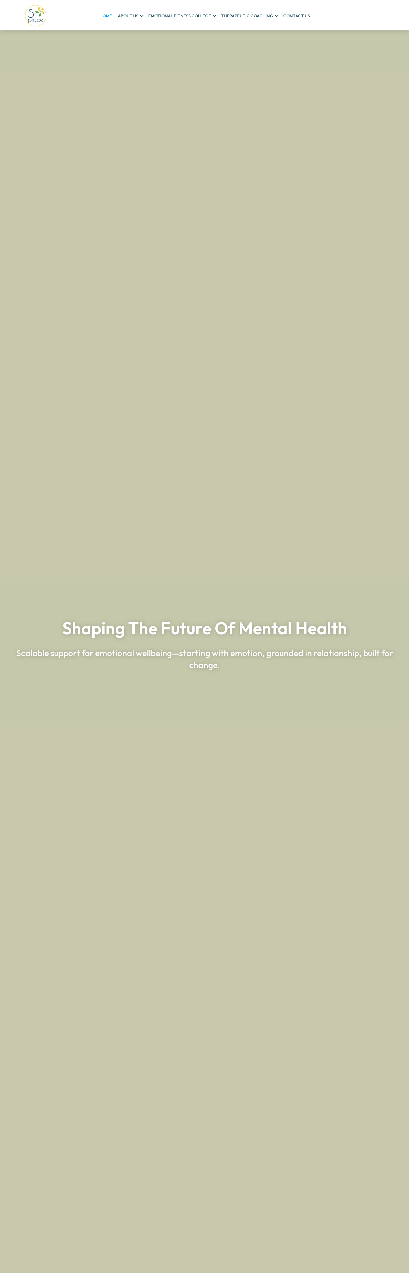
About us (128, 15)
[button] (141, 16)
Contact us (296, 15)
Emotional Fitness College (179, 15)
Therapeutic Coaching (247, 15)
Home (105, 15)
